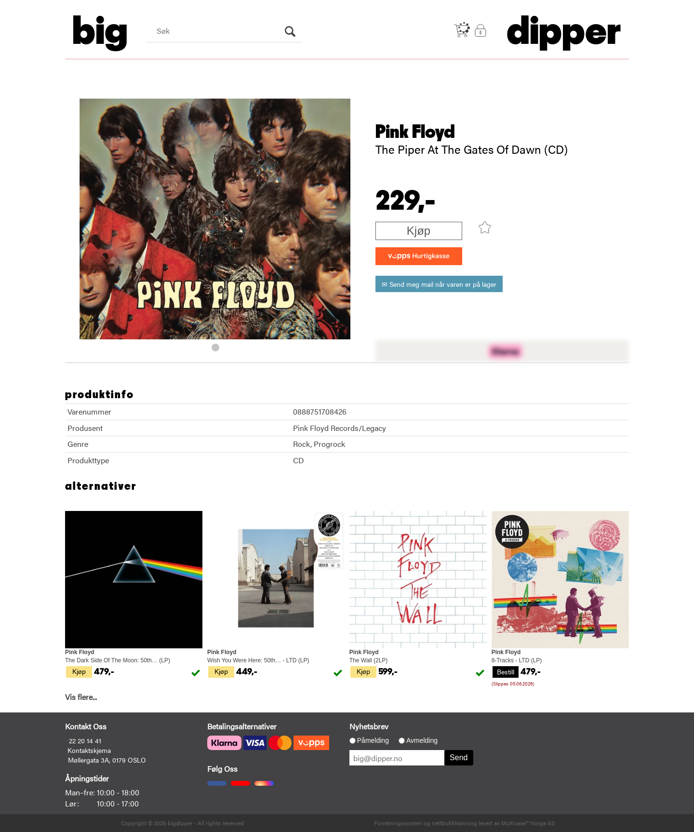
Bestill (505, 671)
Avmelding (422, 740)
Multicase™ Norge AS (528, 823)
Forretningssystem (398, 823)
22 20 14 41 (85, 740)
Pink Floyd (415, 132)
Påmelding (373, 740)
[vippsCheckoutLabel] (418, 256)
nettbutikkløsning (454, 823)
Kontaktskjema (89, 750)
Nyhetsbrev (368, 726)
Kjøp (418, 230)
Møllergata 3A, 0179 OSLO (107, 760)
